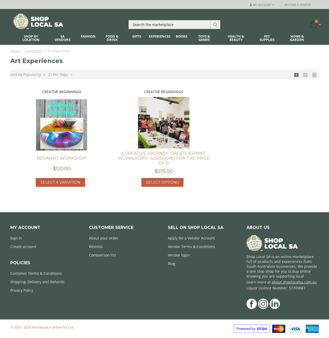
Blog (171, 263)
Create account (23, 246)
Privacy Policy (21, 290)
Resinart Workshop (62, 158)
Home (15, 51)
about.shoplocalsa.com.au (294, 282)
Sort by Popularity (27, 74)
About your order (103, 238)
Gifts (136, 36)
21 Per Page (60, 74)
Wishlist (96, 246)
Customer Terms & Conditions (36, 273)
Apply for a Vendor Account (191, 238)
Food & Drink (112, 38)
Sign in (16, 238)
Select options (162, 182)
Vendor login (179, 255)
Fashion (88, 36)
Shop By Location (31, 38)
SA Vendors (62, 38)
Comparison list (102, 255)
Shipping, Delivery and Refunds (37, 281)
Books (181, 36)
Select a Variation (60, 182)
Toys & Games (204, 38)
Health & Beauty (236, 38)
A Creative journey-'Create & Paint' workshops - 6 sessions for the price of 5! (164, 158)
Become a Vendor (298, 5)
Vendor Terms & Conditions (191, 246)
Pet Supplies (267, 38)
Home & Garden (297, 38)
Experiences (159, 36)
